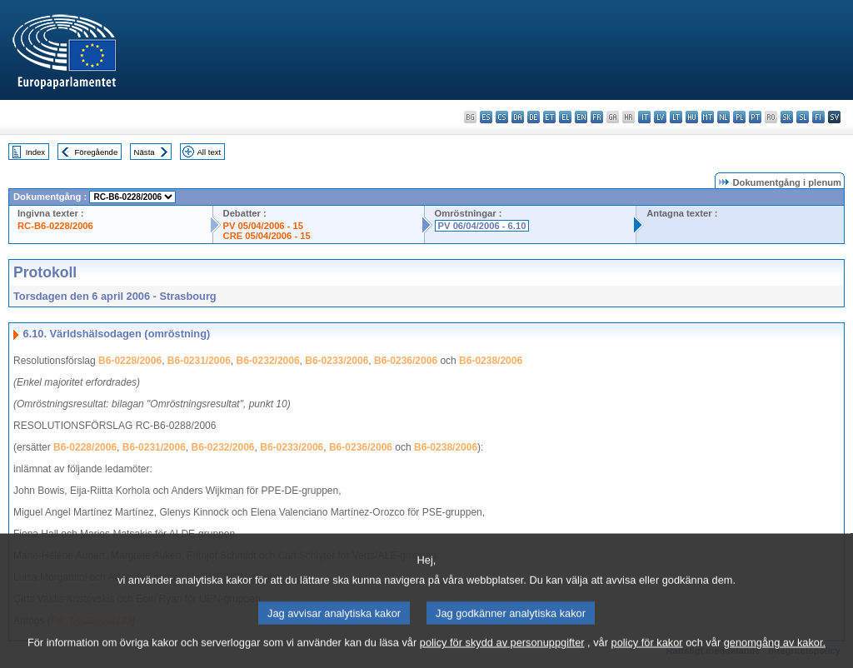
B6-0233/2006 (336, 360)
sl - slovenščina (802, 117)
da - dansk (517, 117)
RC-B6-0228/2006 (55, 226)
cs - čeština (502, 117)
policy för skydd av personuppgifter (502, 653)
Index (35, 152)
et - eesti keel (549, 117)
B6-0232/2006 (268, 360)
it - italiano (644, 117)
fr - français (597, 117)
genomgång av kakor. (775, 653)
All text (209, 152)
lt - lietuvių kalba (676, 117)
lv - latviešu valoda (660, 117)
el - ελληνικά (565, 117)
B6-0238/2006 (490, 360)
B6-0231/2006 (199, 360)
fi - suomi (818, 117)
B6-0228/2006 (130, 360)
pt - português (755, 117)
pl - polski (739, 117)
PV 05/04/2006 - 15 (263, 226)
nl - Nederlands (723, 117)
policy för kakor (647, 653)
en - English (581, 117)
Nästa (144, 152)
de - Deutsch (533, 117)
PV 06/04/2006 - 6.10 (482, 226)
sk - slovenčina (787, 117)
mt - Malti (707, 117)
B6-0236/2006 (405, 360)
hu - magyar (692, 117)
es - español (486, 117)
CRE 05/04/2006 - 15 (267, 236)
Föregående (96, 152)
